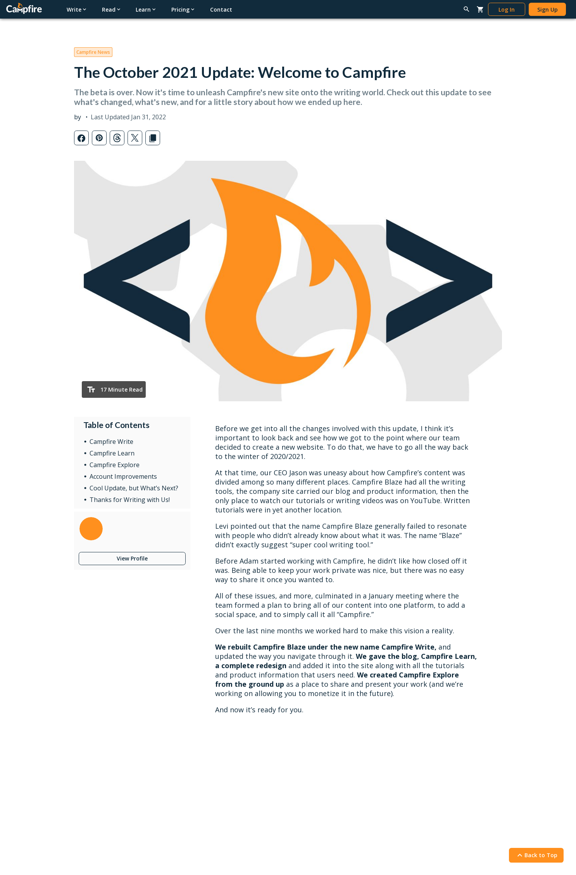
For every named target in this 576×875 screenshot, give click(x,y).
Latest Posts (308, 700)
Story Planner (91, 749)
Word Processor (94, 712)
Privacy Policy (87, 843)
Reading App (199, 700)
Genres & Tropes (314, 749)
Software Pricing (95, 774)
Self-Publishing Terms (211, 791)
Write (85, 688)
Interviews (305, 737)
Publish (197, 767)
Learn (303, 688)
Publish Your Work (206, 779)
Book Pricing (200, 749)
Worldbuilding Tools (99, 725)
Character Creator (96, 737)
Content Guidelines (207, 804)
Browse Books (202, 712)
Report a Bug (418, 737)
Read (193, 688)
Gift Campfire (91, 786)
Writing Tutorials (422, 700)
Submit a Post (310, 761)
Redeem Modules (96, 799)
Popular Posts (310, 712)
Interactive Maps (95, 761)
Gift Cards (196, 725)
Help (411, 688)
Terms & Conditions (135, 843)
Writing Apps (90, 700)
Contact (417, 767)
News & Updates (314, 725)
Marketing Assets (205, 816)
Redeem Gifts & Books (212, 737)
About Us (413, 779)
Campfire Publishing (427, 791)
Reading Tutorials (424, 725)
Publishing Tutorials (426, 712)
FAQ (407, 749)
